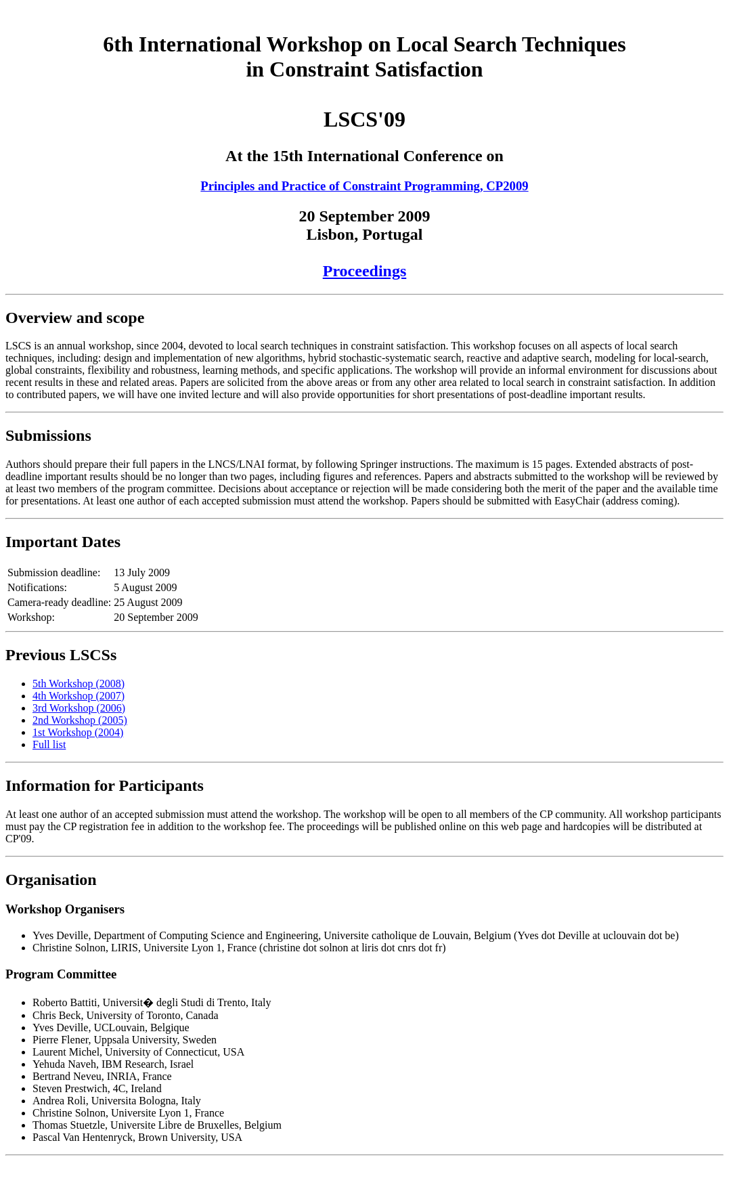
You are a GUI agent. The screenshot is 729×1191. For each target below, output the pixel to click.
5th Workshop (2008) (78, 683)
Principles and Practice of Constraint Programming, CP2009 (364, 186)
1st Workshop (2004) (77, 732)
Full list (49, 744)
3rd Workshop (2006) (78, 708)
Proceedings (365, 271)
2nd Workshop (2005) (79, 720)
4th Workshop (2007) (78, 695)
